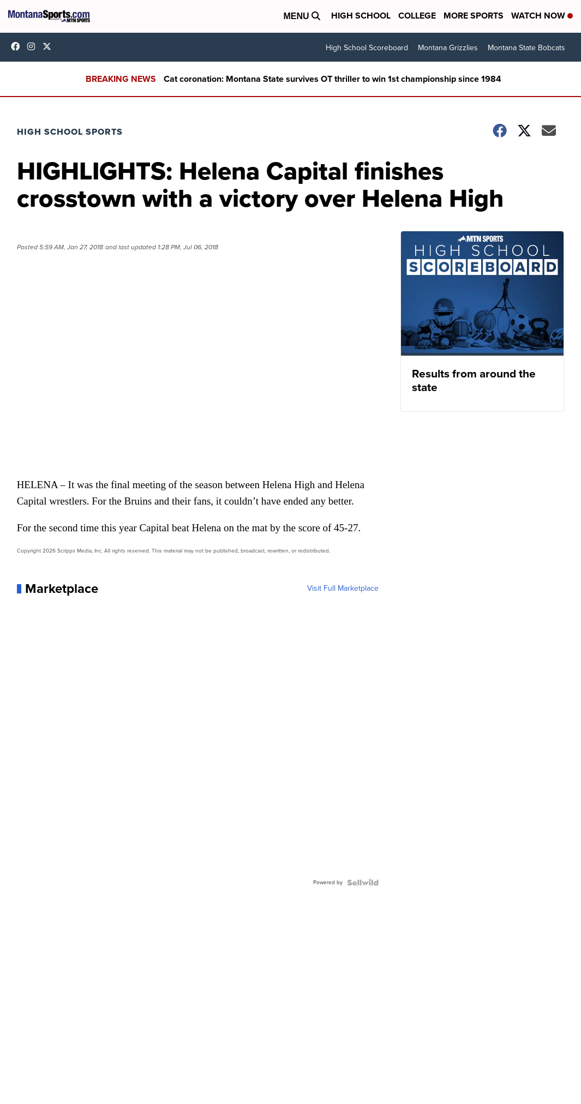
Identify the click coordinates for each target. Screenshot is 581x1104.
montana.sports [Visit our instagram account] (33, 46)
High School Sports (70, 131)
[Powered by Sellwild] (363, 882)
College (417, 15)
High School (361, 15)
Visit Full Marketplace (343, 588)
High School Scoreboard (367, 47)
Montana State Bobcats (526, 47)
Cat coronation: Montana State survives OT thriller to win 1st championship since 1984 (332, 79)
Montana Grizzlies (448, 47)
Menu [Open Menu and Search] (301, 16)
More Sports (474, 15)
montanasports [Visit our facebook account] (18, 46)
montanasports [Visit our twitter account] (50, 46)
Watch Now (542, 15)
